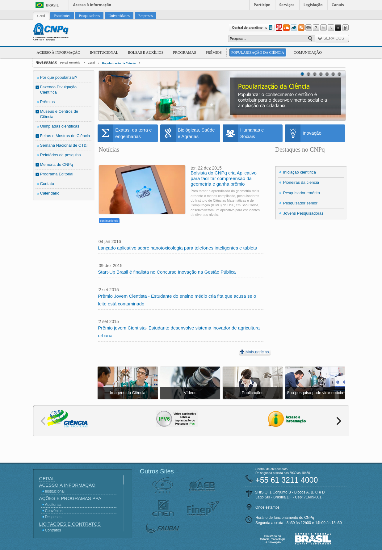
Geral (91, 62)
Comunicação (308, 52)
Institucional (104, 52)
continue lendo (109, 220)
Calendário (50, 193)
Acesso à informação (92, 4)
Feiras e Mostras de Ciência (65, 135)
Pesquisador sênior (300, 203)
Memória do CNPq (56, 164)
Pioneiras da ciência (301, 182)
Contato (47, 183)
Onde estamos (267, 507)
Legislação (313, 4)
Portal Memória (70, 62)
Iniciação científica (299, 172)
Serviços (286, 4)
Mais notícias (254, 351)
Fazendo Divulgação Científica (58, 89)
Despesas (53, 517)
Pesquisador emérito (301, 193)
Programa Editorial (56, 174)
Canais (338, 4)
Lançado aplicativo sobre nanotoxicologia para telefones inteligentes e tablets (177, 247)
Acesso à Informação (58, 52)
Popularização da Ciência (257, 52)
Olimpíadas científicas (59, 126)
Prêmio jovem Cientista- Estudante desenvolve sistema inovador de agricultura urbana (179, 331)
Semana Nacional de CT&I (64, 145)
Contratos (53, 530)
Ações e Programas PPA (70, 498)
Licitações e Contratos (70, 524)
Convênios (54, 511)
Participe (262, 4)
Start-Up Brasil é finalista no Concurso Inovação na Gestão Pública (167, 272)
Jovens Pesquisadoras (303, 213)
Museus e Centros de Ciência (59, 114)
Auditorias (53, 504)
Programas (184, 52)
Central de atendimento (253, 27)
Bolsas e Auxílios (145, 52)
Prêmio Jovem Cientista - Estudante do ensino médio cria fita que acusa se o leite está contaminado (177, 299)
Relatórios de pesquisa (60, 155)
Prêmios (214, 52)
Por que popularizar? (59, 77)
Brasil (52, 5)
